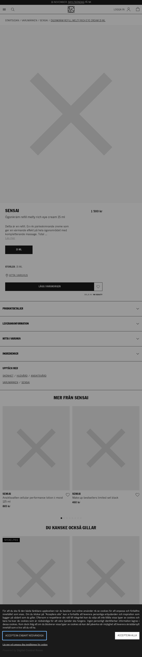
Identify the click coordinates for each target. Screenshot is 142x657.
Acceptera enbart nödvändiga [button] (24, 636)
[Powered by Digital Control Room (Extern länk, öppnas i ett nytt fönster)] (23, 650)
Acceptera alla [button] (127, 636)
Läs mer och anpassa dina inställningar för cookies (25, 644)
